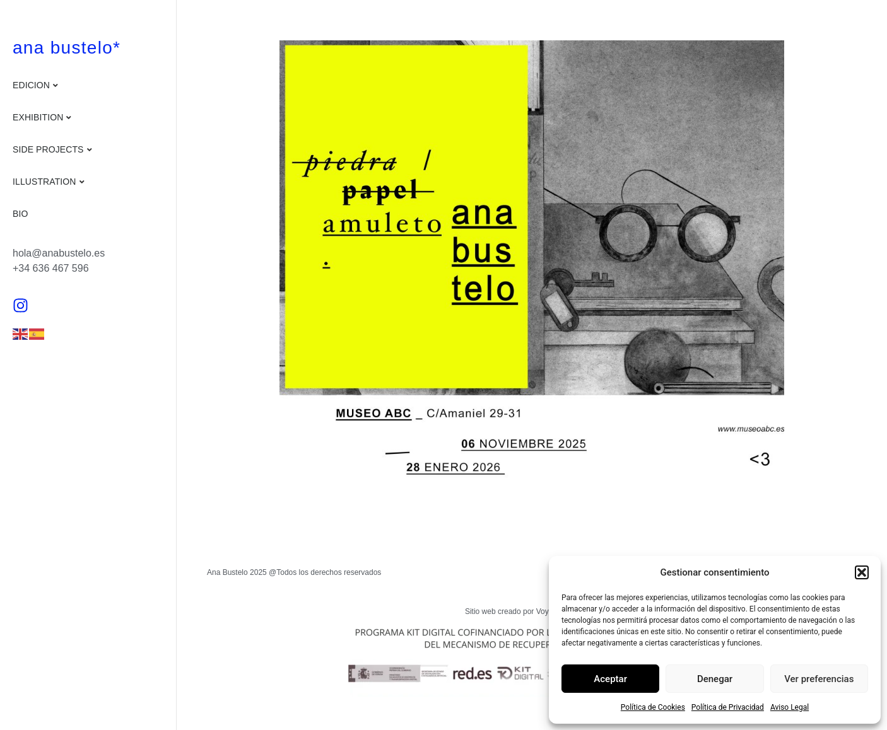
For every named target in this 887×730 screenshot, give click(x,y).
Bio (20, 214)
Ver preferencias (819, 679)
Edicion (31, 85)
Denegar (714, 679)
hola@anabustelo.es (59, 253)
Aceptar (610, 679)
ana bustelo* (66, 47)
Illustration (44, 182)
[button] (861, 572)
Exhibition (38, 117)
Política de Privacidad (727, 707)
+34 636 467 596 (51, 268)
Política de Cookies (653, 707)
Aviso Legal (789, 707)
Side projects (48, 149)
